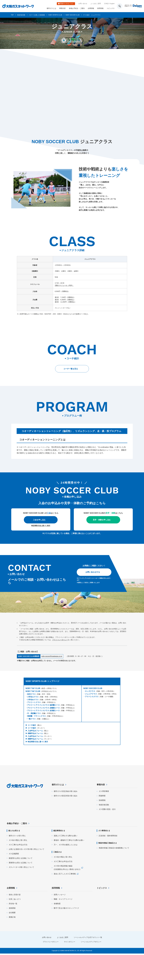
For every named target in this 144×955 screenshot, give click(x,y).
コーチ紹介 (32, 725)
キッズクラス (90, 691)
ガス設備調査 (14, 855)
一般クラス (31, 719)
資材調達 (12, 909)
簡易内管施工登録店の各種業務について (114, 849)
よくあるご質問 (96, 3)
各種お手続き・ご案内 (77, 8)
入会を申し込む (39, 520)
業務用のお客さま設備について (20, 864)
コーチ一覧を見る (70, 369)
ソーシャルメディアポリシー (92, 943)
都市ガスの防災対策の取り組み (65, 797)
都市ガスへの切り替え (17, 837)
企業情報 (91, 8)
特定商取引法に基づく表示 (40, 525)
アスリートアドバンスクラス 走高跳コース (43, 710)
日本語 (106, 3)
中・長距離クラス (34, 713)
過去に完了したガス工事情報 (65, 875)
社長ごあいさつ (15, 900)
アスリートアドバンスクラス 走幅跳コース (43, 708)
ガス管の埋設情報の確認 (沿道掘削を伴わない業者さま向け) (67, 869)
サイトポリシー (69, 943)
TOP (12, 15)
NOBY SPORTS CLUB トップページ (42, 681)
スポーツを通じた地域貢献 (37, 15)
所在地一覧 (13, 905)
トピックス (111, 8)
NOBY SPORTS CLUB (55, 15)
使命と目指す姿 (15, 896)
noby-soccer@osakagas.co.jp (51, 656)
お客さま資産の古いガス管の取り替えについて (26, 851)
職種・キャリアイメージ (63, 900)
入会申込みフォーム (35, 731)
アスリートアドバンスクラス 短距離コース (43, 705)
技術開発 (102, 802)
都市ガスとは (51, 8)
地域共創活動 (21, 15)
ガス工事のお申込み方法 (18, 846)
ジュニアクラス (91, 694)
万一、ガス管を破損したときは (65, 846)
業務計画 (12, 918)
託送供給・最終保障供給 (108, 837)
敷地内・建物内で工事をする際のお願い (69, 842)
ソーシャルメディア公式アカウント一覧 (88, 939)
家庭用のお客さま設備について (20, 860)
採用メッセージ (60, 896)
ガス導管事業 (104, 793)
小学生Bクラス (33, 700)
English (112, 3)
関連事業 (102, 797)
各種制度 (57, 905)
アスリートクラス (34, 702)
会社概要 (12, 914)
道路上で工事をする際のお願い (65, 837)
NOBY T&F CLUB (33, 688)
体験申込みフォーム (35, 733)
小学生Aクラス (33, 697)
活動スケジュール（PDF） (64, 285)
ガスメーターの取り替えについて (21, 869)
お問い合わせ (82, 3)
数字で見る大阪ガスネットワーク (66, 909)
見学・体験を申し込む (102, 520)
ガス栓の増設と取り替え (18, 842)
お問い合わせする (93, 572)
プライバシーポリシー (60, 640)
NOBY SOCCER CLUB (73, 15)
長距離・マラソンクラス (36, 716)
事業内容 (62, 8)
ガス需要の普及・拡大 (107, 811)
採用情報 (100, 8)
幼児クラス (31, 694)
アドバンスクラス (92, 696)
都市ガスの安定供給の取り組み (65, 793)
